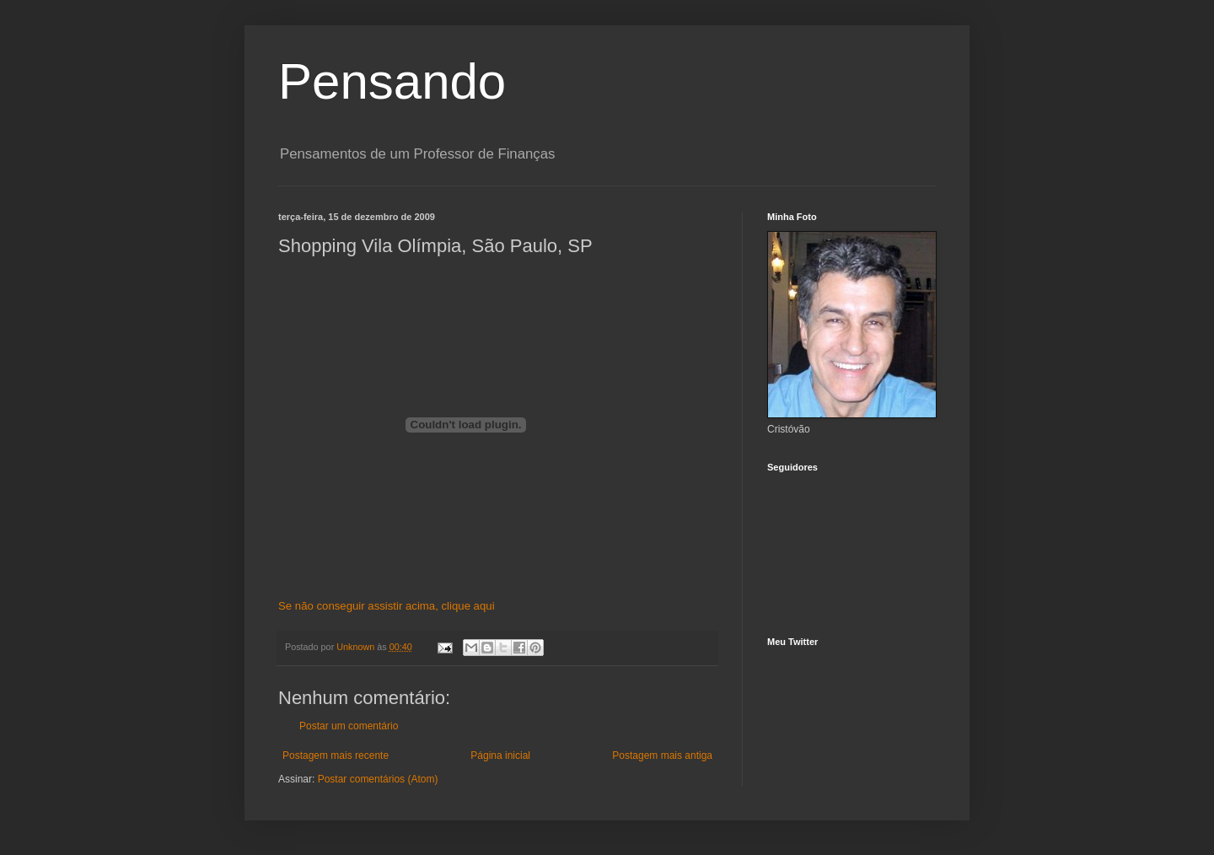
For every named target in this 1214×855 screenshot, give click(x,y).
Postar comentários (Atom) (378, 779)
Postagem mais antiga (662, 755)
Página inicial (500, 755)
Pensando (392, 81)
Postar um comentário (348, 726)
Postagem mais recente (335, 755)
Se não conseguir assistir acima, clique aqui (386, 606)
